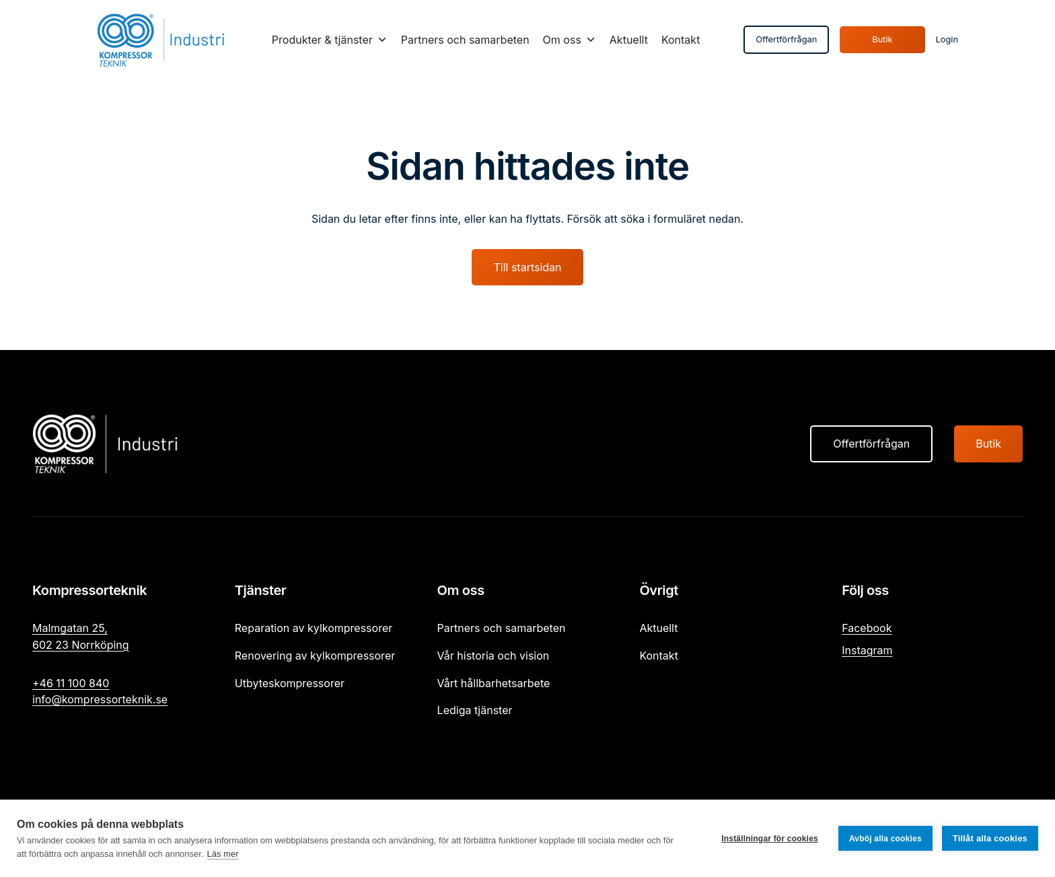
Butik (882, 39)
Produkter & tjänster (322, 39)
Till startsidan (527, 267)
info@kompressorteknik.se (100, 699)
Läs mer (223, 854)
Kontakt (680, 39)
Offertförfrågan (786, 39)
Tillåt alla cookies (990, 838)
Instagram (867, 650)
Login (947, 39)
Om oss (562, 39)
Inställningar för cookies (769, 838)
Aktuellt (629, 39)
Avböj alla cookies (885, 838)
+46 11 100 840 (70, 683)
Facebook (867, 628)
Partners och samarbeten (465, 39)
